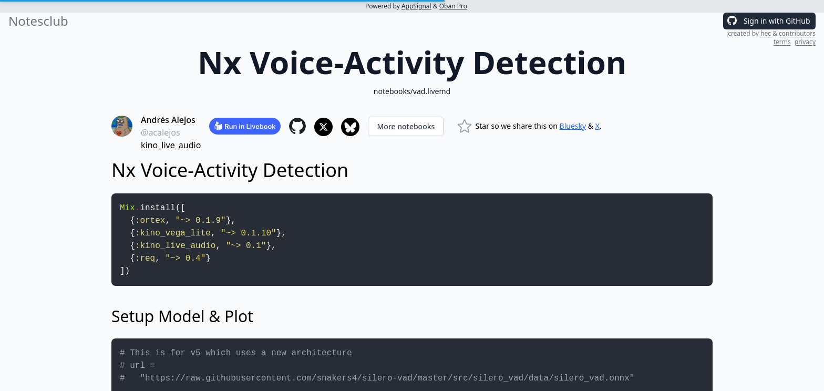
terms (782, 41)
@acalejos (160, 132)
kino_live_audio (171, 145)
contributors (797, 33)
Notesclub (38, 21)
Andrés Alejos (168, 120)
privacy (805, 41)
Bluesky (573, 126)
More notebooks (406, 126)
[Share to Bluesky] (350, 127)
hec (766, 33)
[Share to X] (323, 127)
